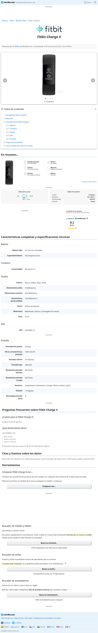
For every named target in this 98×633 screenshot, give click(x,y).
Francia (50, 627)
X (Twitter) (17, 623)
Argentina (15, 627)
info (87, 218)
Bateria (12, 125)
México (60, 627)
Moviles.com (8, 615)
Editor (17, 46)
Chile (32, 627)
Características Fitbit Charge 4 (17, 122)
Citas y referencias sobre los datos (19, 145)
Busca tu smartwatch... (49, 595)
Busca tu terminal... (49, 543)
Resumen (9, 118)
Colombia (41, 627)
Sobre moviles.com (7, 618)
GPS (11, 135)
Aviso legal (28, 618)
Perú (68, 627)
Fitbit (12, 20)
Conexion (13, 128)
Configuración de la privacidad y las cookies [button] (47, 618)
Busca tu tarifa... (49, 569)
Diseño (12, 132)
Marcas (5, 20)
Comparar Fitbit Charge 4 (89, 181)
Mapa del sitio (19, 618)
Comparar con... (49, 486)
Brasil (24, 627)
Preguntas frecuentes (14, 142)
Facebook (5, 623)
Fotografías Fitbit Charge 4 (16, 115)
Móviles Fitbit (21, 20)
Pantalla (13, 139)
